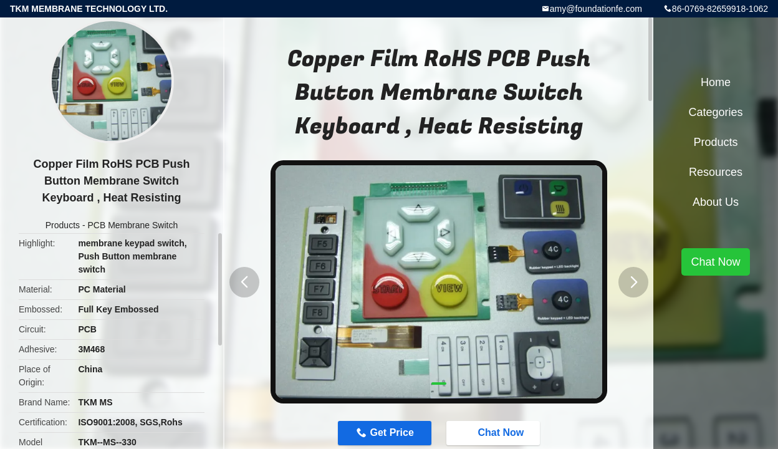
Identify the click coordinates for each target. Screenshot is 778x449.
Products (63, 225)
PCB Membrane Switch (132, 225)
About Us (716, 202)
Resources (715, 172)
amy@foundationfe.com (596, 9)
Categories (715, 112)
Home (716, 82)
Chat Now (494, 433)
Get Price (392, 432)
